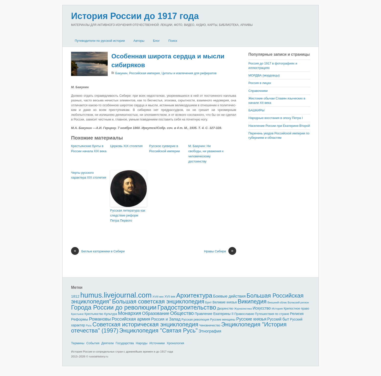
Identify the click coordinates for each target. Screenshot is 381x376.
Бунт (208, 302)
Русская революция (195, 319)
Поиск (172, 41)
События (92, 343)
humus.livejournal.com (116, 295)
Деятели (107, 343)
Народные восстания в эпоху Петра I (275, 118)
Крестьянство (94, 314)
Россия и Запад (166, 319)
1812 (75, 296)
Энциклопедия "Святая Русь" (158, 330)
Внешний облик (277, 302)
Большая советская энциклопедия (158, 301)
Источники (157, 343)
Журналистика (243, 308)
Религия (297, 314)
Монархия (129, 313)
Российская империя (144, 73)
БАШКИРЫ (256, 110)
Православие (244, 314)
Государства (125, 343)
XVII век (169, 296)
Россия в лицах (259, 83)
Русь (89, 325)
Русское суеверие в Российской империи (164, 148)
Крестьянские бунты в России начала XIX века (88, 148)
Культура (110, 314)
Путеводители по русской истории (100, 41)
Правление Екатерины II (214, 314)
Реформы (79, 319)
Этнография (210, 331)
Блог (156, 41)
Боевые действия (229, 296)
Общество (182, 313)
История (277, 308)
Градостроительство (187, 307)
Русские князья (251, 319)
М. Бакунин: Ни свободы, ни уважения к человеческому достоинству (205, 153)
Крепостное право (296, 308)
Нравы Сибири (220, 251)
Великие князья (224, 302)
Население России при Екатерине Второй (279, 126)
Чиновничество (209, 325)
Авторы (138, 41)
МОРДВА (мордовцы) (264, 75)
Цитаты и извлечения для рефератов (188, 73)
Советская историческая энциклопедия (145, 324)
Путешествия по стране (272, 314)
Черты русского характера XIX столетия (88, 175)
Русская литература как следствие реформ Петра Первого (127, 216)
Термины (77, 343)
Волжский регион (298, 302)
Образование (155, 313)
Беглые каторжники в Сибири (98, 251)
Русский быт (278, 319)
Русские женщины (222, 319)
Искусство (262, 308)
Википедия (252, 301)
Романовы (100, 319)
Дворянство (225, 308)
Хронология (175, 343)
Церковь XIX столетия (126, 146)
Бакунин (121, 73)
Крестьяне (77, 313)
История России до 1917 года (135, 16)
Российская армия (131, 319)
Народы (142, 343)
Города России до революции (114, 307)
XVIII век (158, 296)
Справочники (258, 91)
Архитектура (194, 295)
